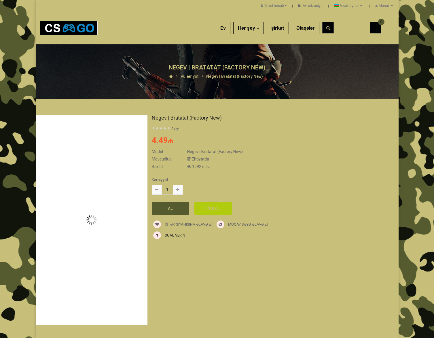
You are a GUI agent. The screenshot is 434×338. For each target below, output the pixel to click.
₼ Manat (384, 5)
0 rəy (175, 129)
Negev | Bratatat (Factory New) (234, 76)
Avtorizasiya (313, 6)
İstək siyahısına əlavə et (183, 224)
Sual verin (175, 235)
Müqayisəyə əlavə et (243, 224)
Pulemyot (189, 76)
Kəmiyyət (160, 180)
